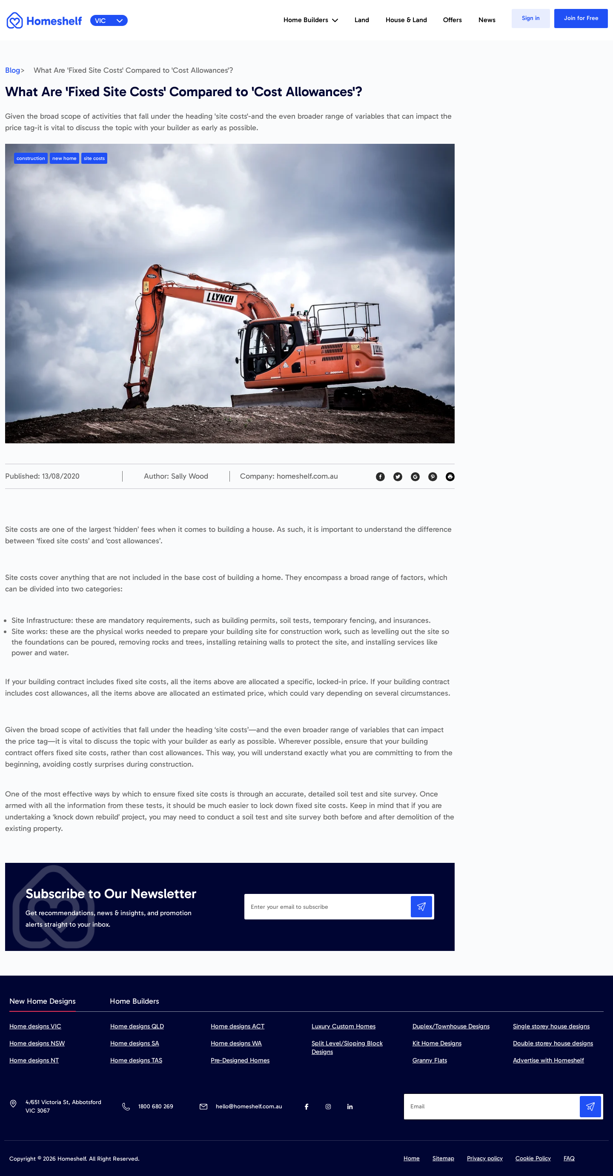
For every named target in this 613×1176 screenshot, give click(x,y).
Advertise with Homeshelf (548, 1060)
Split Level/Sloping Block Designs (347, 1047)
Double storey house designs (553, 1043)
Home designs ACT (237, 1026)
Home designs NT (34, 1060)
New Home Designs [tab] (42, 1001)
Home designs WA (236, 1043)
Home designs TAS (136, 1060)
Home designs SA (134, 1043)
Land (362, 20)
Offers (452, 20)
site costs (94, 158)
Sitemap (443, 1158)
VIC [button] (109, 21)
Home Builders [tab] (134, 1001)
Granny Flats (429, 1060)
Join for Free (581, 18)
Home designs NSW (37, 1043)
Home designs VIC (35, 1026)
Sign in (531, 18)
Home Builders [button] (311, 20)
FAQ (569, 1158)
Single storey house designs (551, 1026)
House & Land (406, 20)
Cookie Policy (533, 1158)
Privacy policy (485, 1158)
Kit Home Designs (436, 1043)
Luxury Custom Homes (343, 1026)
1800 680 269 (155, 1106)
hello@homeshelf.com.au (249, 1106)
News (487, 20)
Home (412, 1158)
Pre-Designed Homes (240, 1060)
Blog (12, 70)
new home (64, 158)
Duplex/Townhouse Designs (451, 1026)
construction (31, 158)
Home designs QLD (137, 1026)
